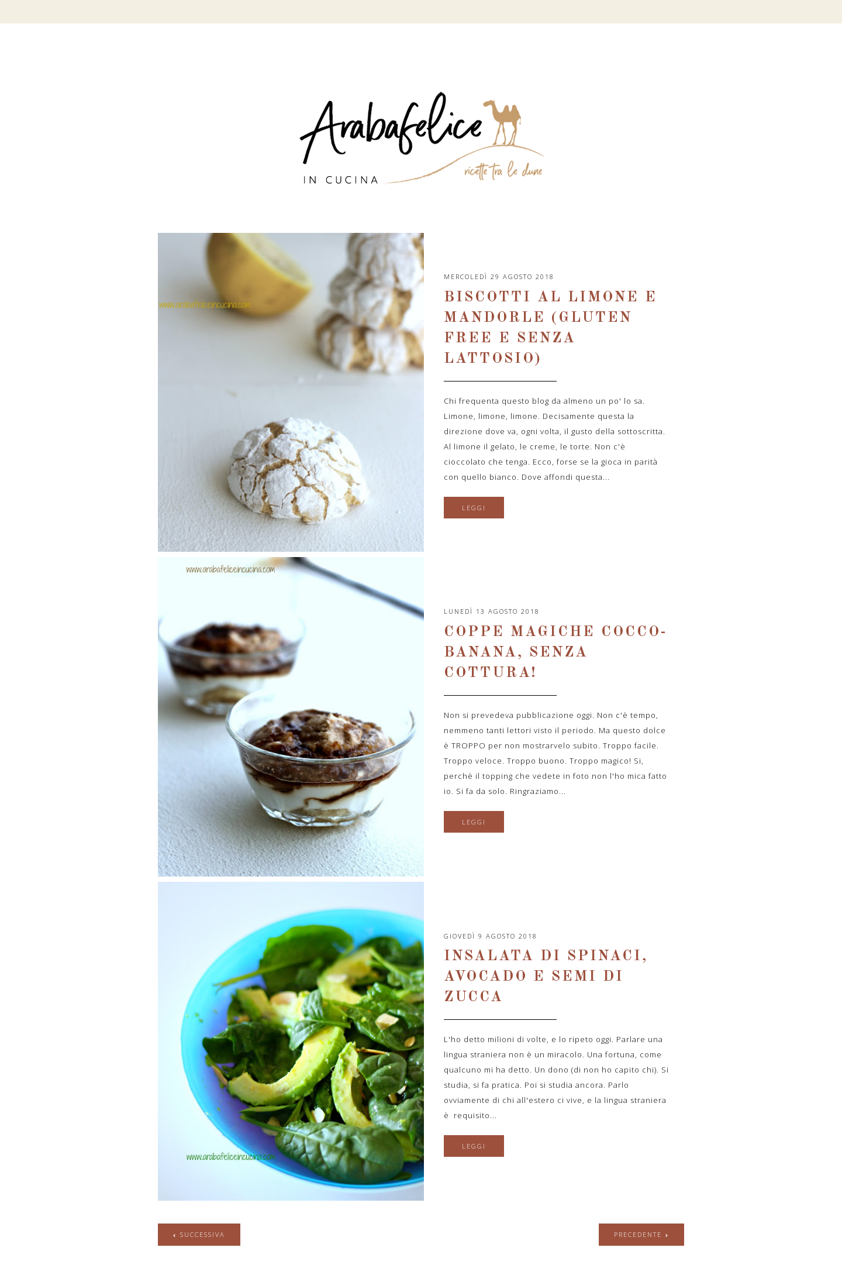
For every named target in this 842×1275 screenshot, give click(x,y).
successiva (202, 1234)
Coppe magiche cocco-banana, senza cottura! (555, 653)
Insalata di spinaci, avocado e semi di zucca (546, 977)
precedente (638, 1234)
